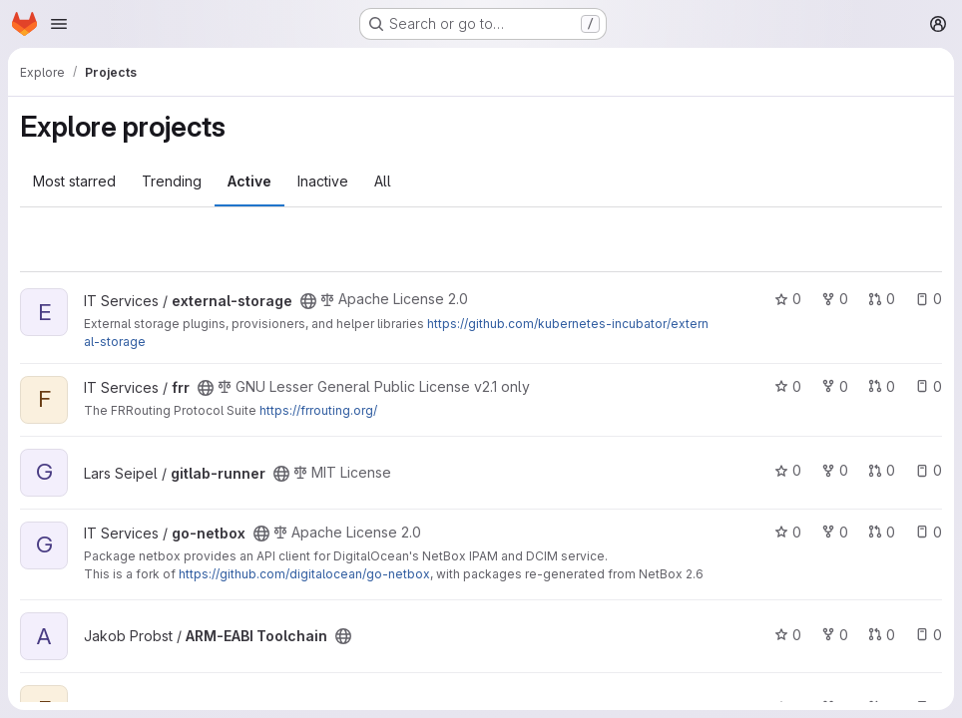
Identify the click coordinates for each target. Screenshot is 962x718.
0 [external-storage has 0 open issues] (928, 298)
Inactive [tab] (322, 181)
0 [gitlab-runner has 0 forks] (834, 470)
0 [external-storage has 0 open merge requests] (881, 298)
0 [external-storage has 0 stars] (787, 298)
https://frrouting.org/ (318, 410)
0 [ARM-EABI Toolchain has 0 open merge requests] (881, 634)
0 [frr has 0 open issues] (928, 386)
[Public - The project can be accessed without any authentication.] (308, 301)
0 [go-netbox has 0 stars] (787, 532)
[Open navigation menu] (59, 24)
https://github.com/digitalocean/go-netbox (304, 573)
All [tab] (382, 181)
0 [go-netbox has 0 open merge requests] (881, 532)
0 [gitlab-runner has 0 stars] (787, 470)
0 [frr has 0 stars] (787, 386)
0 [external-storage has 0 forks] (834, 298)
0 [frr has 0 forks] (834, 386)
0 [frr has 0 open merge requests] (881, 386)
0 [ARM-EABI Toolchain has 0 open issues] (928, 634)
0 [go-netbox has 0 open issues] (928, 532)
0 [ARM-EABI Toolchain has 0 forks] (834, 634)
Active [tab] (249, 181)
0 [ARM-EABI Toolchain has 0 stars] (787, 634)
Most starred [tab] (74, 181)
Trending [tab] (172, 181)
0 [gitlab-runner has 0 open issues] (928, 470)
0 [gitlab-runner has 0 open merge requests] (881, 470)
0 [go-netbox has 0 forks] (834, 532)
